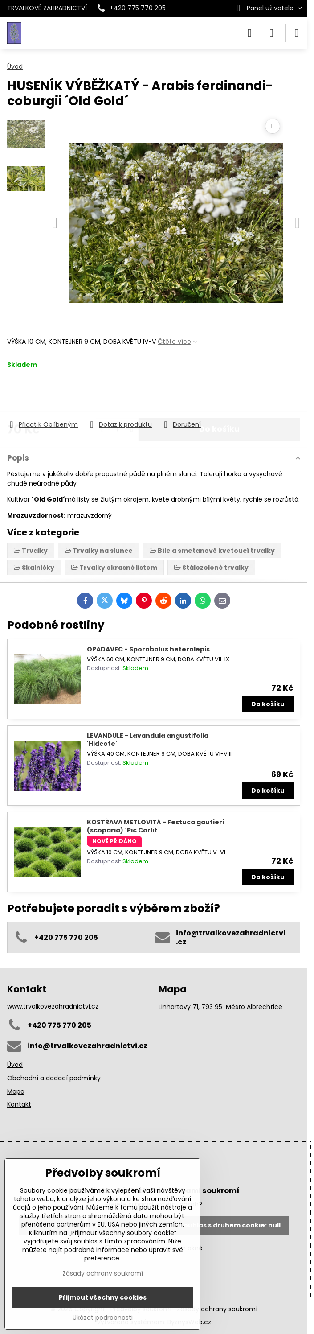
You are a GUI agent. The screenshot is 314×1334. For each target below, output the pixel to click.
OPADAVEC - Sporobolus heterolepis (148, 649)
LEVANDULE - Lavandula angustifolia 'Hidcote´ (147, 739)
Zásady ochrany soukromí (217, 1309)
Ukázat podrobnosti (103, 1317)
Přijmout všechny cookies (103, 1297)
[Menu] (296, 33)
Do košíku (219, 394)
